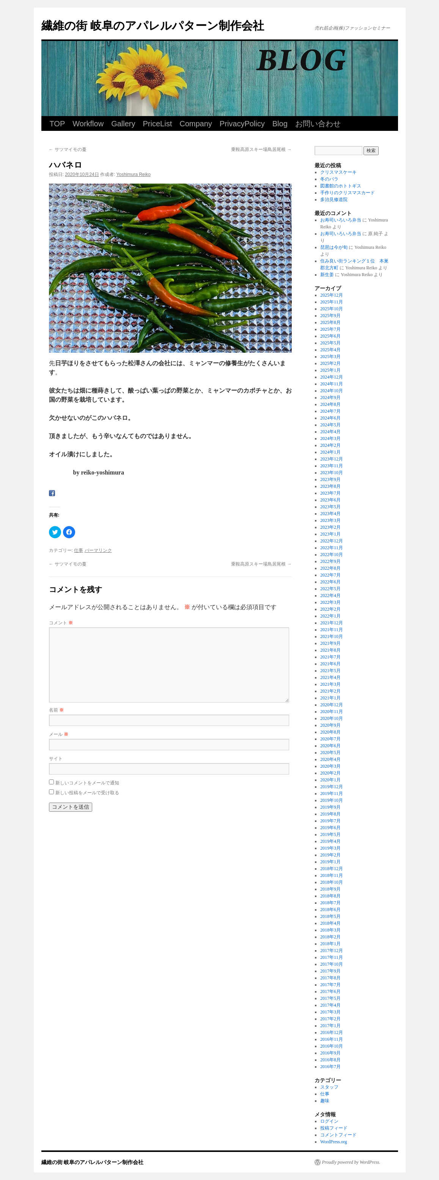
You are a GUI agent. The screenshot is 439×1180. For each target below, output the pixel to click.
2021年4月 (330, 677)
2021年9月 (330, 643)
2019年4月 (330, 841)
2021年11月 (331, 629)
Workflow (88, 123)
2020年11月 (331, 711)
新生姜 (327, 274)
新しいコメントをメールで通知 (87, 783)
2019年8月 (330, 814)
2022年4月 (330, 595)
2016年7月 (330, 1066)
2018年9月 (330, 889)
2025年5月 (330, 343)
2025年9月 (330, 315)
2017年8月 (330, 977)
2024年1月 (330, 452)
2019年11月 (331, 793)
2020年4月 (330, 759)
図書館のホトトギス (340, 186)
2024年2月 (330, 445)
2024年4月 (330, 431)
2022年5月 (330, 588)
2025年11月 (331, 302)
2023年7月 (330, 493)
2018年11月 (331, 875)
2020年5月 (330, 752)
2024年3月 (330, 438)
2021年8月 (330, 650)
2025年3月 (330, 356)
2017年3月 (330, 1012)
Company (195, 123)
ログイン (329, 1121)
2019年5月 (330, 834)
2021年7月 (330, 657)
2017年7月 (330, 984)
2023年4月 (330, 513)
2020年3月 (330, 766)
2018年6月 (330, 909)
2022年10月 (331, 554)
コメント (61, 622)
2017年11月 (331, 957)
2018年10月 (331, 882)
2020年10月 (331, 718)
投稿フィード (334, 1128)
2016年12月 (331, 1032)
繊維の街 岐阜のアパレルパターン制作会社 (152, 25)
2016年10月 (331, 1046)
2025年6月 (330, 336)
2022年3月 (330, 602)
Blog (280, 123)
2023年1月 (330, 534)
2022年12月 (331, 541)
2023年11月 (331, 465)
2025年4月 (330, 349)
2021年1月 (330, 698)
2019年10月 (331, 800)
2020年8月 (330, 732)
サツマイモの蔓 (68, 149)
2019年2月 (330, 855)
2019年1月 (330, 861)
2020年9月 (330, 725)
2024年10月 (331, 390)
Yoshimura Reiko (133, 174)
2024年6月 (330, 418)
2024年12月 (331, 377)
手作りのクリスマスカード (347, 192)
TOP (57, 123)
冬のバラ (329, 179)
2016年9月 (330, 1053)
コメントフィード (338, 1135)
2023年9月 (330, 479)
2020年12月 (331, 704)
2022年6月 (330, 582)
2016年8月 (330, 1059)
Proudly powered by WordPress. (351, 1162)
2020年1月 (330, 779)
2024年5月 (330, 424)
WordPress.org (333, 1141)
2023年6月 (330, 500)
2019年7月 (330, 820)
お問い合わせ (318, 123)
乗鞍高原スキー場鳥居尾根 (261, 149)
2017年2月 (330, 1018)
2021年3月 (330, 684)
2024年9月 (330, 397)
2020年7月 (330, 739)
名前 (56, 710)
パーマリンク (98, 550)
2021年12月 (331, 622)
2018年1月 (330, 943)
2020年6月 (330, 745)
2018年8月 (330, 896)
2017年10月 (331, 964)
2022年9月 (330, 561)
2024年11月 (331, 384)
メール (58, 734)
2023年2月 (330, 527)
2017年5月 (330, 998)
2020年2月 (330, 773)
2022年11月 (331, 547)
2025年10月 (331, 308)
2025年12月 (331, 295)
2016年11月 (331, 1039)
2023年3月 (330, 520)
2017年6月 (330, 991)
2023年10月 (331, 472)
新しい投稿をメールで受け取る (87, 792)
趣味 (324, 1100)
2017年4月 (330, 1005)
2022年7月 (330, 575)
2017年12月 (331, 950)
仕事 (78, 550)
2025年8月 (330, 322)
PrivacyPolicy (242, 123)
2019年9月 (330, 807)
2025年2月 (330, 363)
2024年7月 (330, 411)
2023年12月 (331, 459)
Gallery (123, 123)
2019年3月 (330, 848)
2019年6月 (330, 827)
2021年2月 (330, 691)
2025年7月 (330, 329)
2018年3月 (330, 930)
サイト (56, 758)
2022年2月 (330, 609)
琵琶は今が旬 (334, 247)
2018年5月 (330, 916)
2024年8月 (330, 404)
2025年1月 (330, 370)
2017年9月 (330, 971)
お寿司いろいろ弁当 (340, 220)
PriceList (157, 123)
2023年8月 (330, 486)
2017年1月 (330, 1025)
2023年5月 (330, 506)
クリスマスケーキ (338, 172)
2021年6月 (330, 663)
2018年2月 (330, 937)
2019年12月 (331, 786)
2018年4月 (330, 923)
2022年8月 (330, 568)
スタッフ (329, 1087)
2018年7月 (330, 902)
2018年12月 (331, 868)
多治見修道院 (334, 199)
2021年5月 (330, 670)
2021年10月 (331, 636)
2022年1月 (330, 616)
